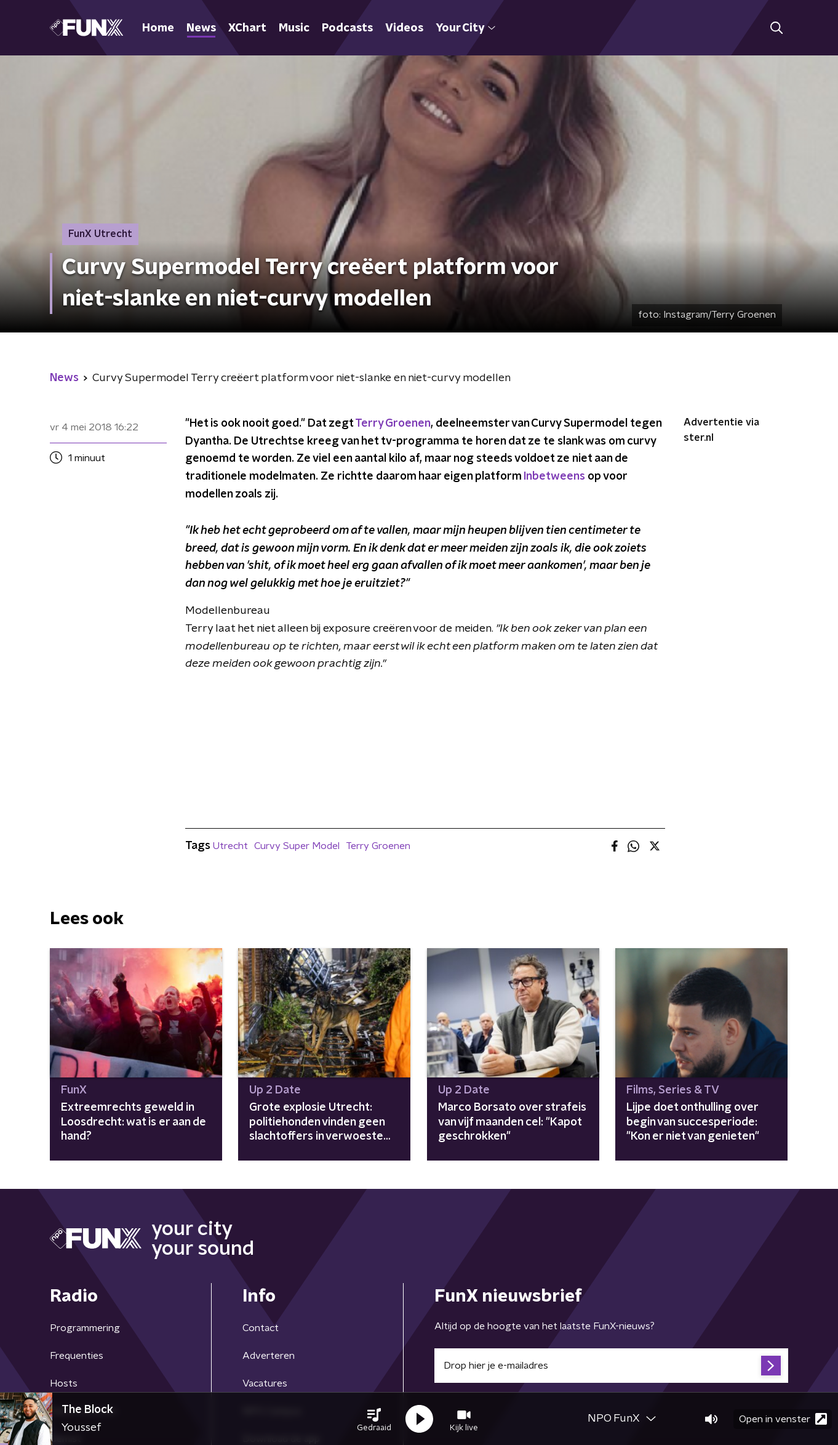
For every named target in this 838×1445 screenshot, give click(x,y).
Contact (260, 1328)
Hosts (64, 1383)
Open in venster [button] (783, 1419)
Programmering (85, 1328)
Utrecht (230, 846)
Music (294, 28)
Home (158, 28)
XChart (247, 28)
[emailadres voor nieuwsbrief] (611, 1365)
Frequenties (76, 1356)
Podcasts (347, 28)
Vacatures (264, 1383)
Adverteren (268, 1356)
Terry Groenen (393, 423)
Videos (404, 28)
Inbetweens (554, 476)
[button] (374, 1419)
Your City (465, 28)
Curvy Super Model (297, 846)
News (201, 28)
